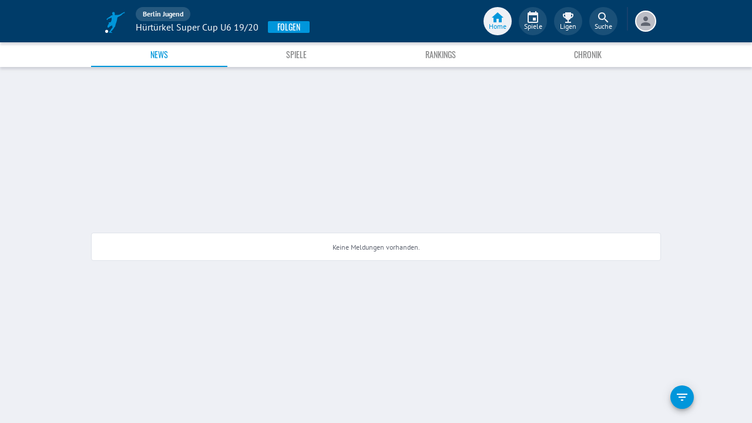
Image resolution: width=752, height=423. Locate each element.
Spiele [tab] (296, 54)
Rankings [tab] (440, 54)
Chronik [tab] (588, 54)
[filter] (682, 397)
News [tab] (159, 54)
